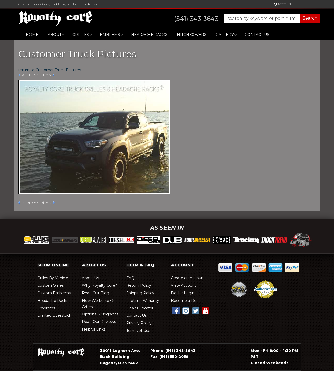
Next (54, 74)
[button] (242, 18)
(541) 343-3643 (180, 350)
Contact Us (257, 34)
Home (32, 34)
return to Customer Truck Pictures (49, 70)
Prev (19, 74)
